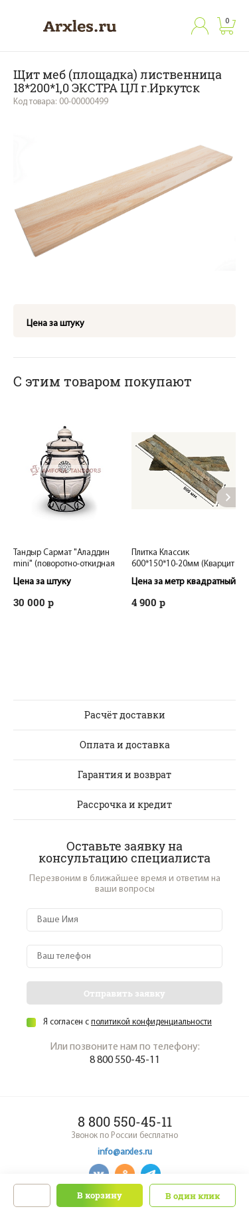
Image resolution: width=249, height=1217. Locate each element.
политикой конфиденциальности (151, 1022)
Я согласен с (127, 1022)
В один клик (192, 1196)
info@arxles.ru (125, 1152)
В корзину (99, 1195)
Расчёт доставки (124, 714)
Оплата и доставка (125, 744)
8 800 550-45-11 (125, 1060)
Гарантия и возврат (124, 774)
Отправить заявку (124, 993)
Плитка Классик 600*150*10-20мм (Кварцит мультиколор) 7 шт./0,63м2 (182, 564)
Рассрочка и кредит (124, 804)
